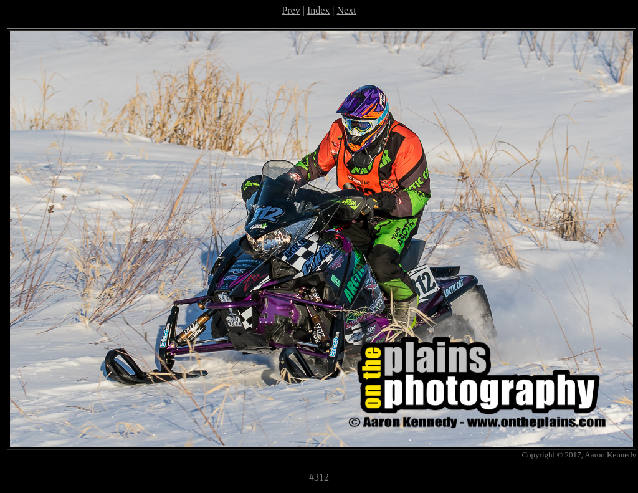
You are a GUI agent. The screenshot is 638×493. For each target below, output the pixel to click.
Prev (291, 10)
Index (318, 10)
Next (346, 10)
